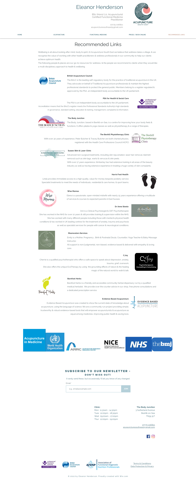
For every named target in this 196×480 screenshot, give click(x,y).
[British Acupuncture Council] (79, 75)
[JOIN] (125, 388)
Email (68, 383)
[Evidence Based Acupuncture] (115, 298)
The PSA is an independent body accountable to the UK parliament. (98, 103)
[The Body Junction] (76, 118)
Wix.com (124, 476)
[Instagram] (153, 436)
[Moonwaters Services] (77, 233)
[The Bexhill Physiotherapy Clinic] (114, 134)
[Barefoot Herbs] (74, 278)
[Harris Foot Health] (120, 174)
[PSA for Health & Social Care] (116, 98)
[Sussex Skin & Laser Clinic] (79, 150)
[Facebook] (148, 436)
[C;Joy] (125, 255)
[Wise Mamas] (73, 191)
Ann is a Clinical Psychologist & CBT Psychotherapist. (104, 211)
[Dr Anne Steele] (121, 206)
